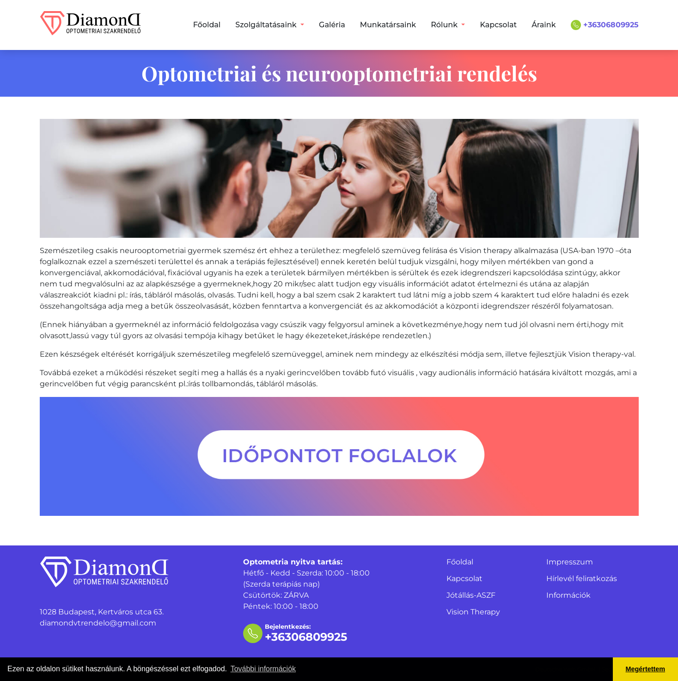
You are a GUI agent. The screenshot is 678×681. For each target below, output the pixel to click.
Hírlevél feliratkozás (581, 578)
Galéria (332, 24)
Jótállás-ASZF (470, 595)
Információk (568, 595)
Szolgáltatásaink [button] (267, 24)
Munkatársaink (388, 24)
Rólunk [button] (445, 24)
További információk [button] (263, 669)
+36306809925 (605, 25)
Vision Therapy (473, 611)
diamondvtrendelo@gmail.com (98, 623)
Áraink (543, 24)
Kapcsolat (498, 24)
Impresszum (569, 561)
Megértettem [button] (646, 669)
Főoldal (207, 24)
